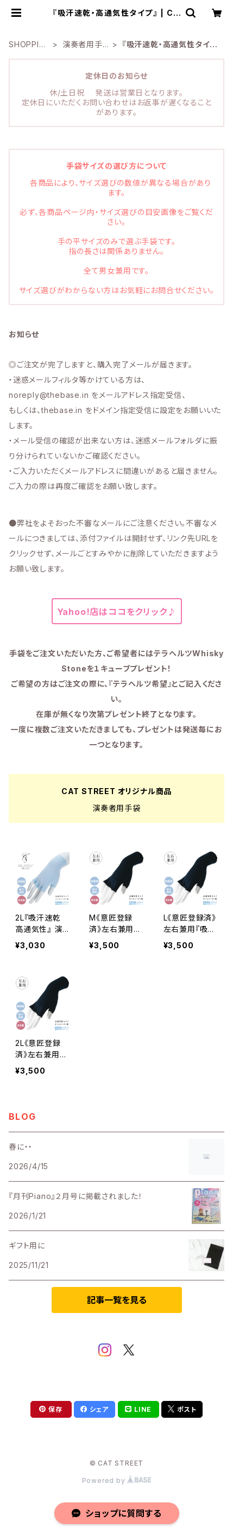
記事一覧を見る (117, 1300)
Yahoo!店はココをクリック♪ (117, 611)
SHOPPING (27, 45)
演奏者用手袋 (82, 45)
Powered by (117, 1480)
